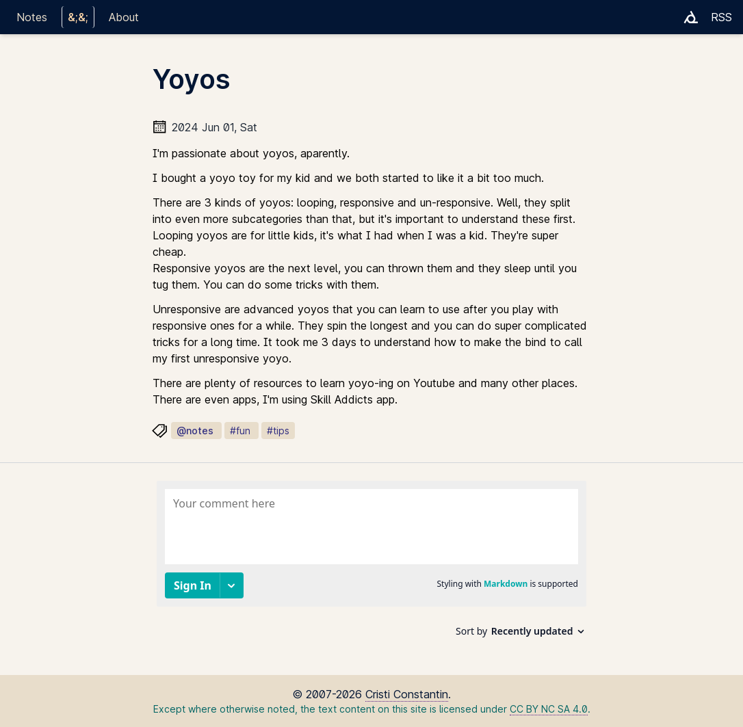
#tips (278, 430)
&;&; (78, 17)
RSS (721, 17)
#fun (240, 430)
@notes (195, 430)
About (124, 17)
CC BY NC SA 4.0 (549, 709)
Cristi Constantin (406, 694)
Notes (31, 17)
